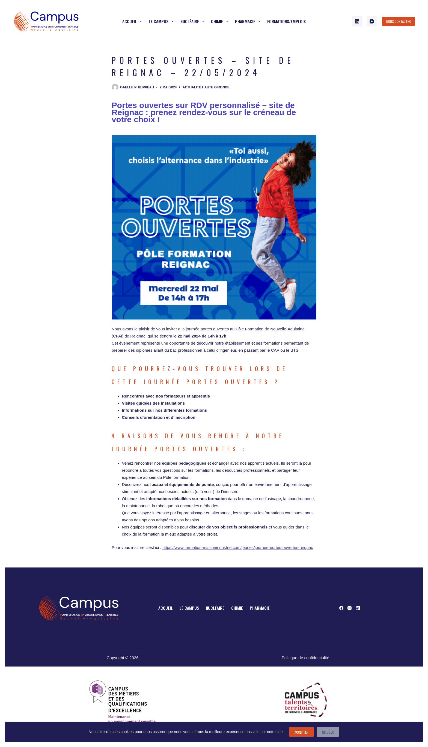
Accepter (301, 732)
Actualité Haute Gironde (206, 87)
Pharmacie (249, 21)
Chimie (220, 21)
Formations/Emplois (286, 21)
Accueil (133, 21)
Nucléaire (193, 21)
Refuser (328, 732)
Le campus (162, 21)
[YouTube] (372, 21)
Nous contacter (398, 21)
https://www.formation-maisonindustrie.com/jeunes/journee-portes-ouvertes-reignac (237, 547)
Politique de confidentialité (305, 657)
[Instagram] (349, 608)
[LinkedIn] (357, 21)
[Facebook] (341, 608)
